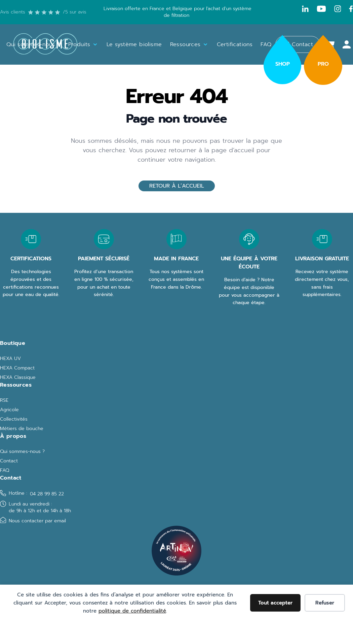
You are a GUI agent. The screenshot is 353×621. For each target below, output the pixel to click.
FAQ (4, 470)
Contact (9, 461)
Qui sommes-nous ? (22, 451)
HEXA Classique (18, 377)
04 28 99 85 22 (47, 493)
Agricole (9, 409)
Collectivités (14, 419)
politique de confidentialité (132, 611)
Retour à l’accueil (176, 186)
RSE (4, 400)
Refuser (324, 603)
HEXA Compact (17, 368)
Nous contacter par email (37, 520)
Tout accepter (275, 603)
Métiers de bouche (21, 428)
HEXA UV (10, 358)
